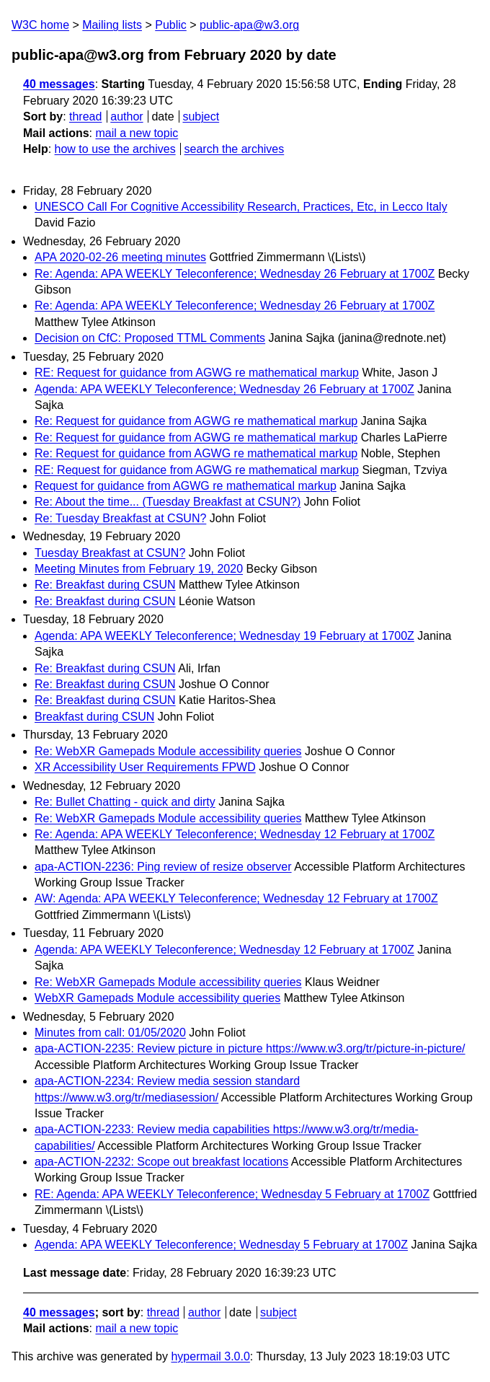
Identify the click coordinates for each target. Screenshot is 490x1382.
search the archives (234, 149)
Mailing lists (112, 25)
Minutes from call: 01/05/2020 (110, 1032)
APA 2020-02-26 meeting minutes (120, 257)
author (126, 116)
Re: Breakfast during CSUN (105, 584)
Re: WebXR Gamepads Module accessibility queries (168, 751)
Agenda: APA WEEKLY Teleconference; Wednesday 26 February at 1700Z (224, 389)
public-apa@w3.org (249, 25)
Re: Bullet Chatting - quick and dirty (125, 802)
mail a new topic (136, 133)
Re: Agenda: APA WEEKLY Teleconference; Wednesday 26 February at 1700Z (235, 274)
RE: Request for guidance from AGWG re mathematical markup (197, 372)
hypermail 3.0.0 (210, 1356)
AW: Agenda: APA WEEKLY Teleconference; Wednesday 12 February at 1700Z (236, 898)
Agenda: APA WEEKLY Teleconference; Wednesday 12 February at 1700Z (224, 949)
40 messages (59, 84)
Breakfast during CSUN (94, 716)
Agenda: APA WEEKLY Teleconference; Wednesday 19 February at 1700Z (224, 636)
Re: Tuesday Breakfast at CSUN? (120, 518)
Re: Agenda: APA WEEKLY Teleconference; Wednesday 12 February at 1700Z (235, 834)
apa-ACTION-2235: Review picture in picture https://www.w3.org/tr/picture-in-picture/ (250, 1048)
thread (85, 116)
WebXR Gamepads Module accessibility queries (157, 998)
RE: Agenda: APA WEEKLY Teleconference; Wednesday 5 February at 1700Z (232, 1194)
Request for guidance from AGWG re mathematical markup (186, 486)
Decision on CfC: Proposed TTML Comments (150, 338)
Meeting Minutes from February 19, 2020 (139, 569)
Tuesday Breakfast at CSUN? (110, 553)
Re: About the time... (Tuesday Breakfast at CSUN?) (167, 502)
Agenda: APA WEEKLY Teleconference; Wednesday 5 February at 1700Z (221, 1244)
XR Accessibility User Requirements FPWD (145, 767)
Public (171, 25)
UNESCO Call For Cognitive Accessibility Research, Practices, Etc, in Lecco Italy (241, 207)
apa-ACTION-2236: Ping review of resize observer (163, 867)
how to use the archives (115, 149)
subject (200, 116)
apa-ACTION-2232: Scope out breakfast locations (161, 1162)
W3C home (40, 25)
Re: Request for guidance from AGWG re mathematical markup (196, 421)
